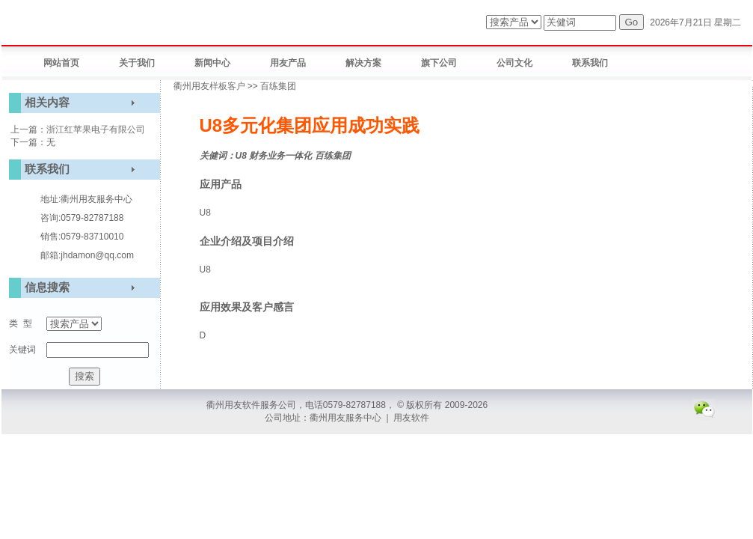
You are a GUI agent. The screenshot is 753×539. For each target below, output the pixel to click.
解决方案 (363, 63)
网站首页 (61, 63)
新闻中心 (212, 63)
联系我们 (590, 63)
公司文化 (514, 63)
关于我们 (137, 63)
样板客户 (227, 86)
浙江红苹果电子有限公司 (95, 129)
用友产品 (288, 63)
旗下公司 (439, 63)
